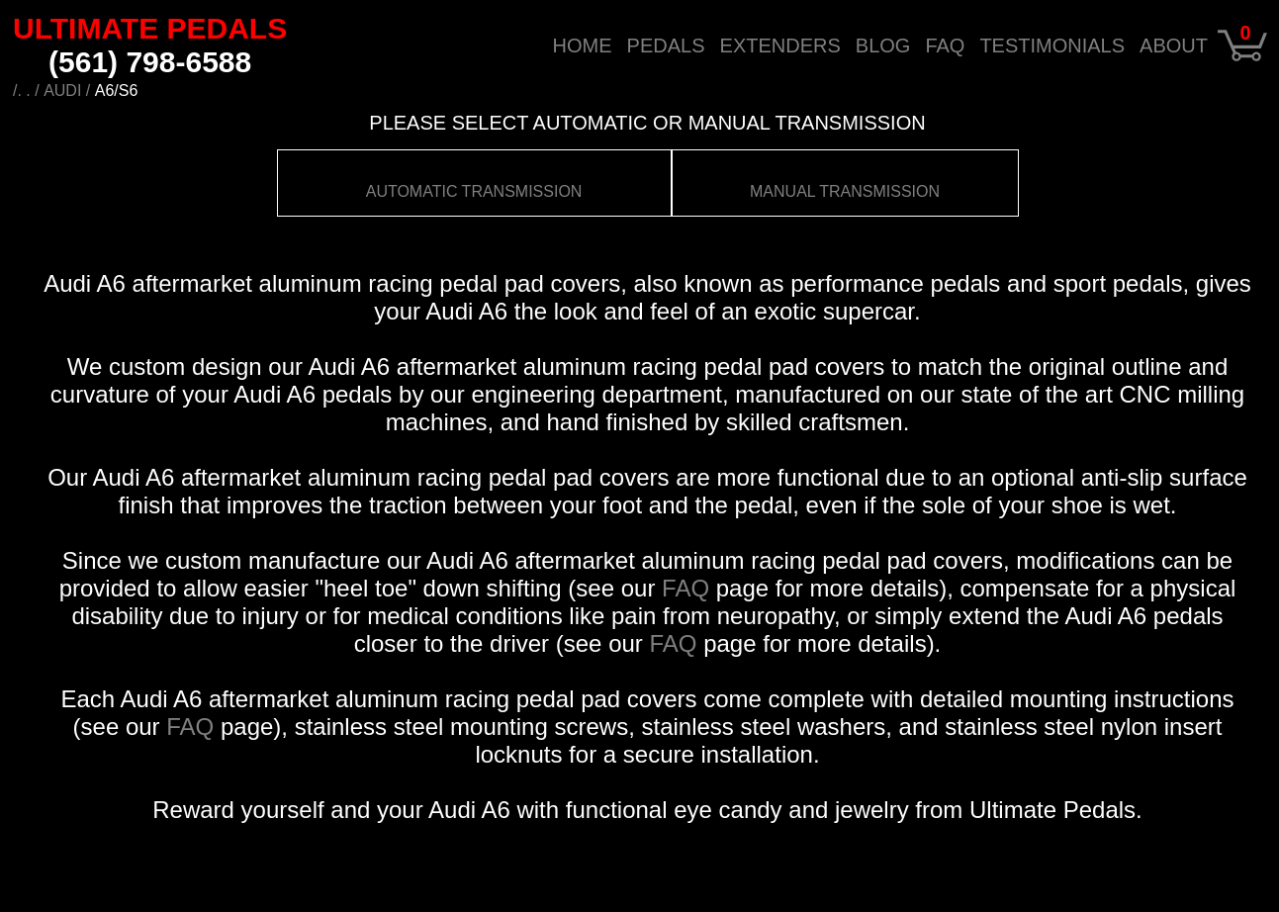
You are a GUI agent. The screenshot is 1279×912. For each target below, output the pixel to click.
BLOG (883, 44)
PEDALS (666, 44)
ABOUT (1174, 44)
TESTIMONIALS (1052, 44)
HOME (582, 44)
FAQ (944, 44)
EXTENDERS (780, 44)
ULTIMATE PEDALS (150, 45)
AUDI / (67, 90)
